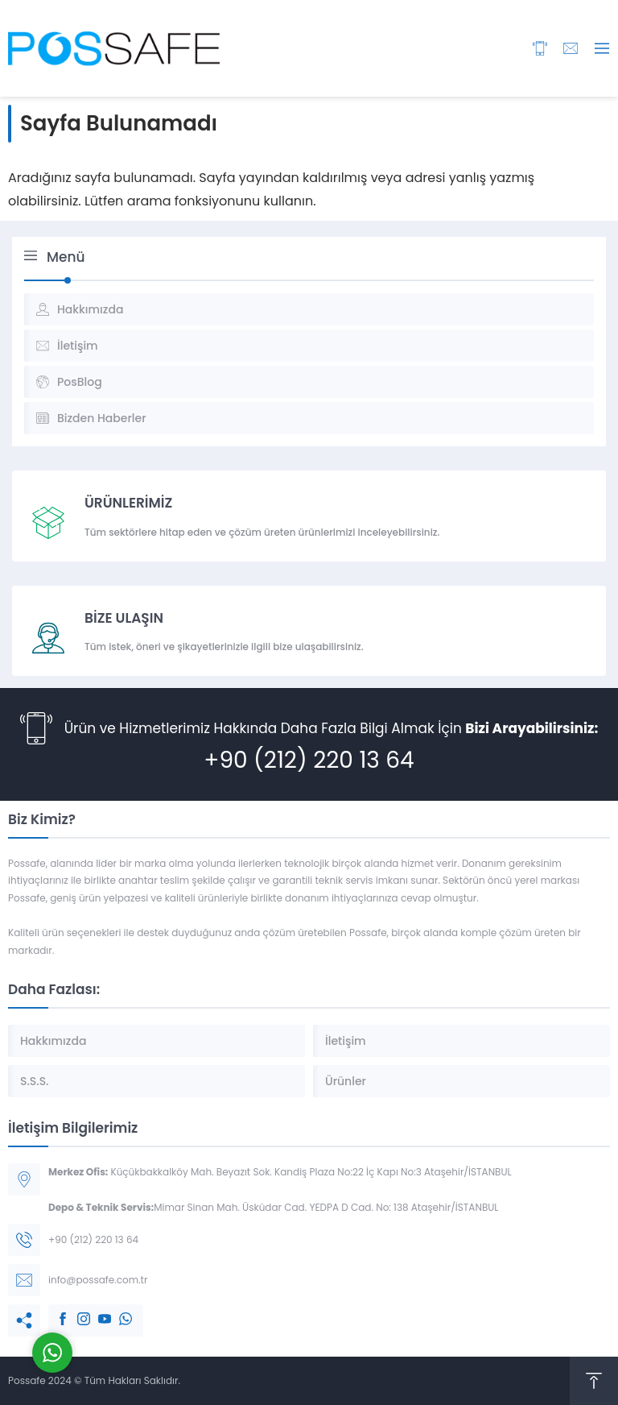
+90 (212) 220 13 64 (309, 760)
